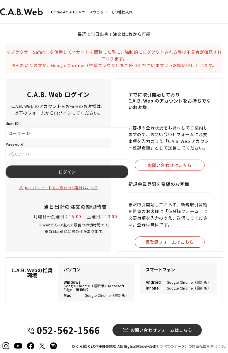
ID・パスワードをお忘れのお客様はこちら (61, 187)
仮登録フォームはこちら (169, 242)
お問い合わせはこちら (170, 165)
